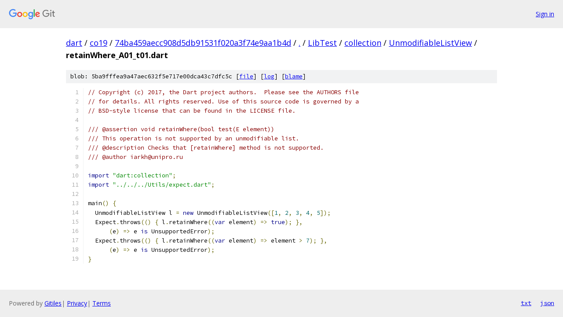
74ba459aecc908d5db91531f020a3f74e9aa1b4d (203, 42)
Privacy (77, 303)
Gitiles (53, 303)
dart (74, 42)
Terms (101, 303)
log (269, 76)
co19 (98, 42)
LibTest (322, 42)
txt (526, 303)
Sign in (545, 14)
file (246, 76)
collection (362, 42)
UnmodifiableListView (430, 42)
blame (294, 76)
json (547, 303)
